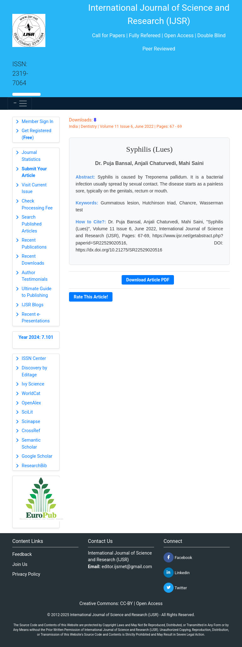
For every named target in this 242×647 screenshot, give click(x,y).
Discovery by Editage (34, 371)
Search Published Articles (32, 224)
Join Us (19, 564)
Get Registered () (36, 134)
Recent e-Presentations (36, 318)
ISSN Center (34, 358)
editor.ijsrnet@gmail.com (127, 566)
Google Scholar (37, 456)
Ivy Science (33, 384)
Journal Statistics (31, 156)
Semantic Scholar (31, 444)
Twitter (175, 588)
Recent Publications (34, 244)
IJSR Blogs (32, 305)
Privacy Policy (26, 574)
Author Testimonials (35, 276)
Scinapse (31, 421)
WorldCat (31, 393)
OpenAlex (31, 403)
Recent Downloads (33, 260)
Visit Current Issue (34, 188)
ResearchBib (34, 465)
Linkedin (177, 573)
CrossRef (31, 430)
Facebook (178, 557)
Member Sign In (37, 121)
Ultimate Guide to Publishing (36, 292)
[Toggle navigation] (20, 103)
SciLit (27, 412)
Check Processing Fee (37, 204)
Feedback (22, 554)
